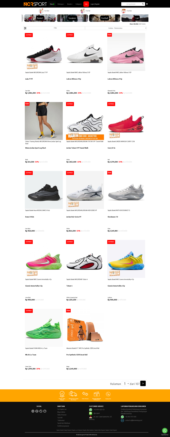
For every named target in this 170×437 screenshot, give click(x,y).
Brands (69, 4)
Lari (137, 18)
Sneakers (72, 18)
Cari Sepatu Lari (61, 409)
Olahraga (60, 4)
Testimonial (60, 420)
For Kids (126, 11)
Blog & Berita (61, 412)
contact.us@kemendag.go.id (133, 420)
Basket (40, 18)
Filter (40, 28)
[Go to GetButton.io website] (164, 434)
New (52, 4)
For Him (43, 11)
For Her (85, 11)
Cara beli (59, 417)
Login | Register (95, 4)
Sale (86, 4)
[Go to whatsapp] (165, 430)
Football (104, 18)
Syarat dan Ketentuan (63, 423)
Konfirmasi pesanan (63, 426)
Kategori (79, 4)
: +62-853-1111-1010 (128, 417)
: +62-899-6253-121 (96, 409)
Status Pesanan (61, 415)
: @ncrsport (94, 413)
